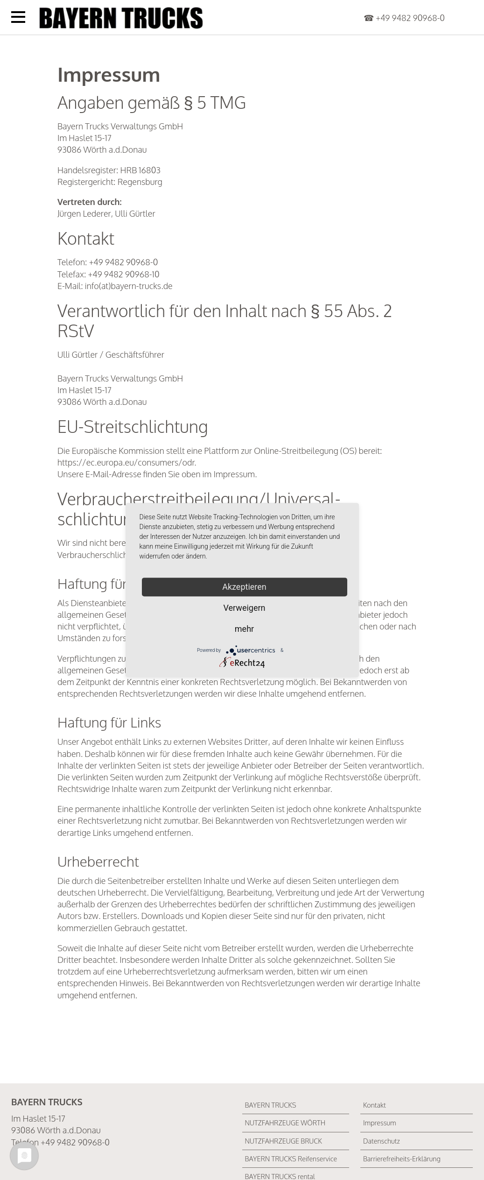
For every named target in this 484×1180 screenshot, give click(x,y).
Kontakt (374, 1105)
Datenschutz (381, 1141)
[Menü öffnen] (18, 17)
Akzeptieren (244, 587)
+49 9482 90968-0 (410, 18)
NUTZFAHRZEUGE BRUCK (283, 1141)
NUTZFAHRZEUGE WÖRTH (285, 1122)
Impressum (379, 1122)
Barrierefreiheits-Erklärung (402, 1158)
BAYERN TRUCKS (270, 1105)
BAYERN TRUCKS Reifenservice (291, 1158)
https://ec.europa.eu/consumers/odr (125, 462)
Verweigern (244, 608)
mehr (244, 629)
